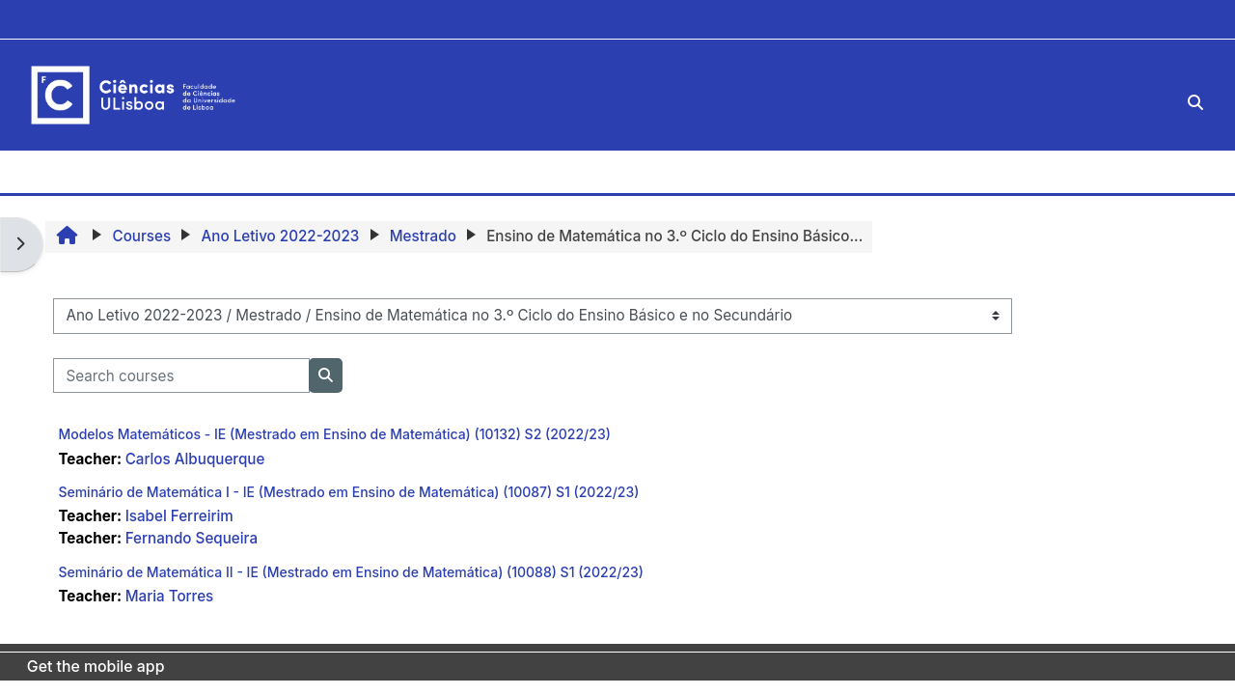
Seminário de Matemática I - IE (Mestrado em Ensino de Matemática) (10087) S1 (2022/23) (348, 492)
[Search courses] (181, 376)
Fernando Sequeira (191, 538)
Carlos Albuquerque (195, 459)
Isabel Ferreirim (179, 516)
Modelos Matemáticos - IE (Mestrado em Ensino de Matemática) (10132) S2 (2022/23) (334, 434)
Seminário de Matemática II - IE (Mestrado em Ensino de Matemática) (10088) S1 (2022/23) (351, 572)
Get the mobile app (96, 666)
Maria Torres (169, 596)
